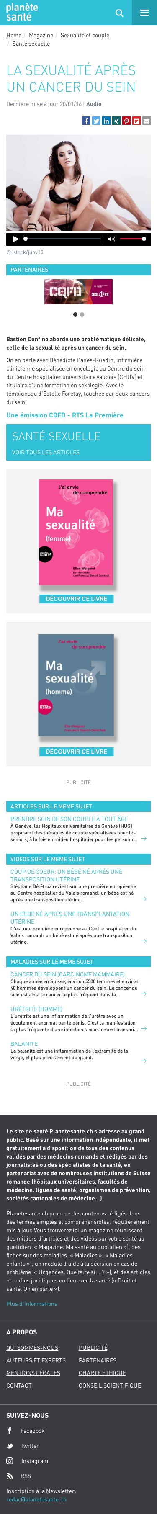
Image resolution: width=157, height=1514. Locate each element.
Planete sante (21, 12)
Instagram (27, 1460)
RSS (18, 1476)
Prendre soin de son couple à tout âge (69, 818)
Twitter (22, 1446)
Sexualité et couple (85, 35)
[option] (78, 291)
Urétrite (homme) (36, 1008)
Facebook (25, 1430)
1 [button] (75, 314)
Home (13, 35)
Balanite (24, 1043)
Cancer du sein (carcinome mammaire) (67, 974)
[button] (86, 120)
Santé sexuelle (31, 43)
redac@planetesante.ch (36, 1499)
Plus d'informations (31, 1303)
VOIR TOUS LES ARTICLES (46, 452)
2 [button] (82, 314)
